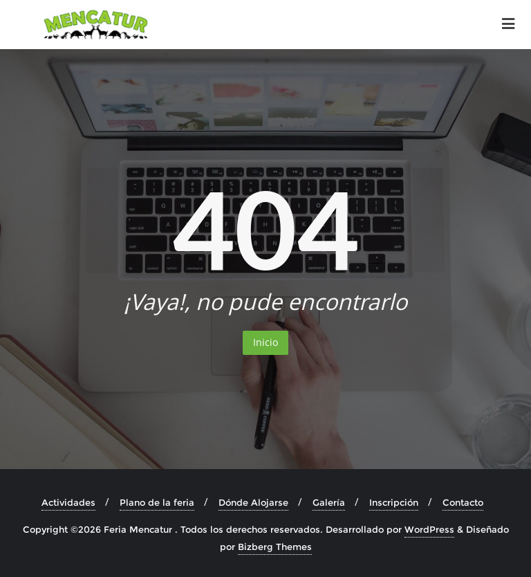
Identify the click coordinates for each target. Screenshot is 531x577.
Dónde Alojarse (253, 502)
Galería (329, 502)
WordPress (429, 529)
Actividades (68, 502)
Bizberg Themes (275, 546)
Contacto (462, 502)
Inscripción (393, 502)
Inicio (265, 342)
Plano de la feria (157, 502)
